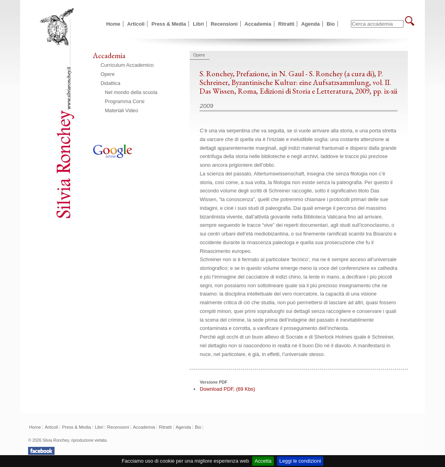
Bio (331, 24)
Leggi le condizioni (300, 461)
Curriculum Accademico (127, 65)
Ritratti (286, 24)
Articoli (136, 24)
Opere (108, 74)
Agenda (310, 24)
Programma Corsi (124, 101)
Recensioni (224, 24)
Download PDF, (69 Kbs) (227, 389)
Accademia (258, 24)
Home (113, 24)
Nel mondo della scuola (131, 92)
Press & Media (168, 24)
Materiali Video (121, 110)
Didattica (111, 83)
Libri (198, 24)
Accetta (263, 461)
